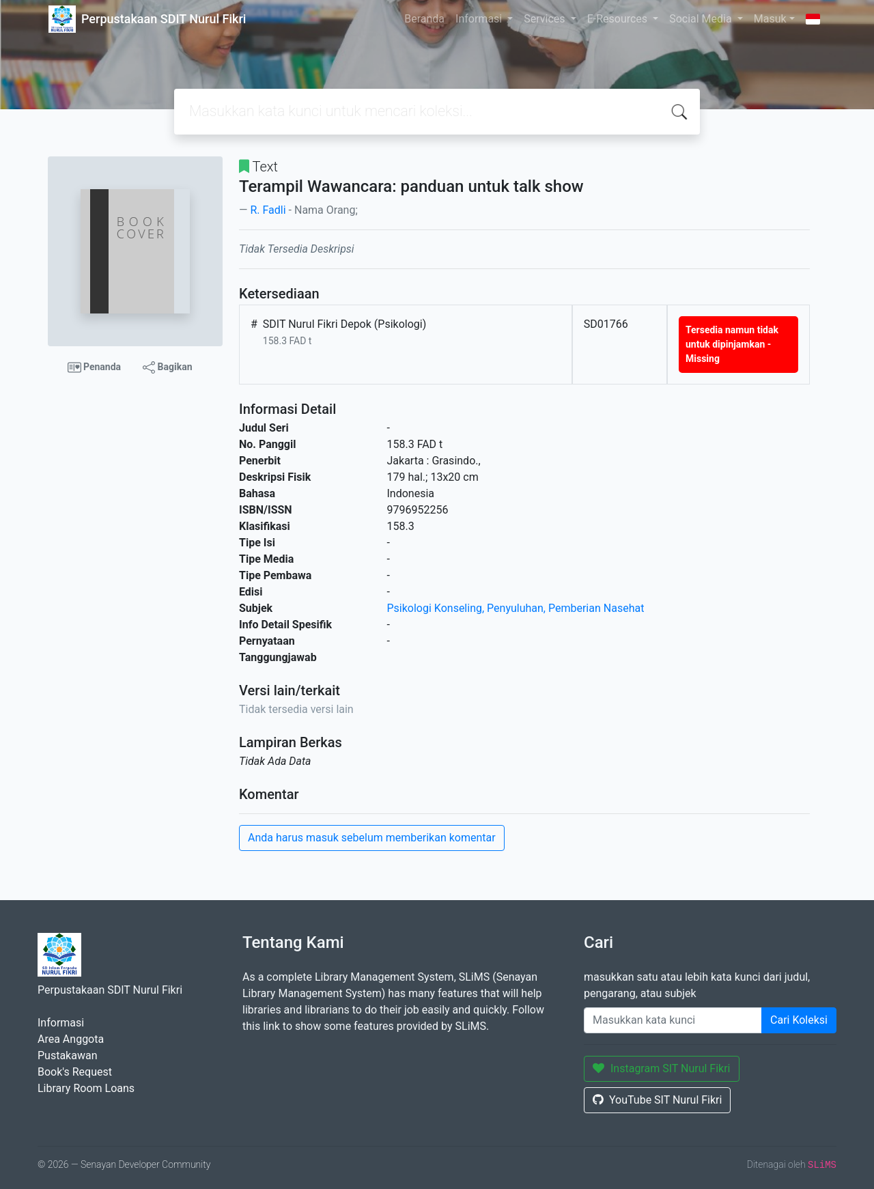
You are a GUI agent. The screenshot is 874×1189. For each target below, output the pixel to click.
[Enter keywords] (673, 1020)
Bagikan (167, 367)
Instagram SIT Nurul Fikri (662, 1068)
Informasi (480, 18)
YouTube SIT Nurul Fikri (657, 1099)
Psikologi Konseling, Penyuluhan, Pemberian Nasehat (516, 608)
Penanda (95, 367)
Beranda (424, 18)
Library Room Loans (86, 1088)
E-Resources (618, 18)
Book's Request (75, 1071)
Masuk (770, 18)
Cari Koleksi (799, 1019)
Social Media (702, 18)
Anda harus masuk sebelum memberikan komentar (372, 837)
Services (545, 18)
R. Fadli (267, 210)
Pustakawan (67, 1055)
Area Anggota (71, 1039)
